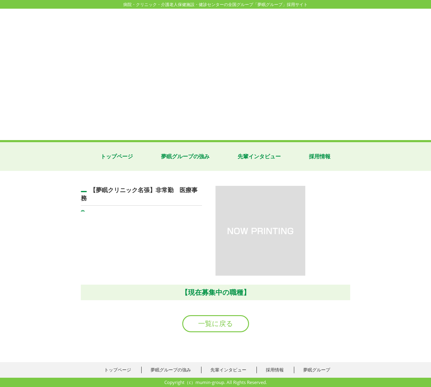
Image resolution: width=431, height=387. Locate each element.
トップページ (117, 156)
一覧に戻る (215, 323)
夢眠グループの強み (185, 156)
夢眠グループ (316, 370)
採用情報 (319, 156)
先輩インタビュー (259, 156)
